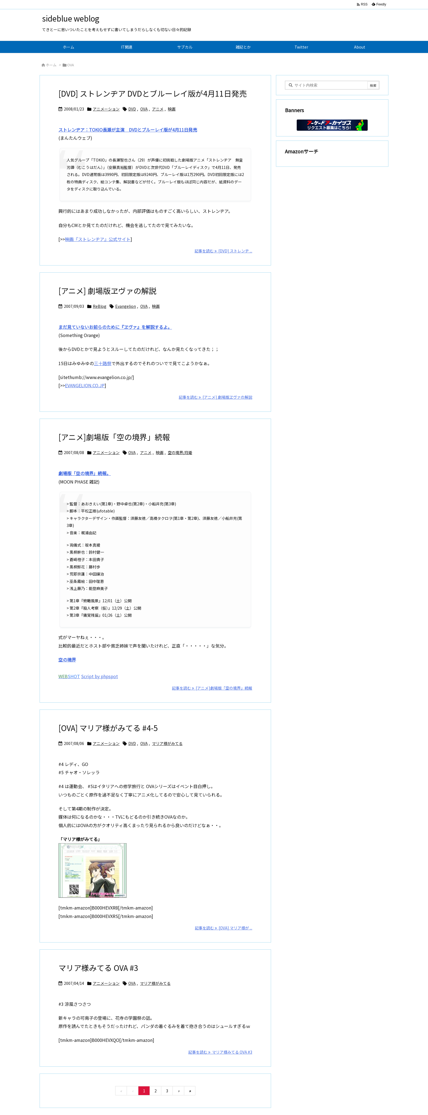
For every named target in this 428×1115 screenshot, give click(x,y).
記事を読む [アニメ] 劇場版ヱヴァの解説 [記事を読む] (215, 397)
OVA (144, 109)
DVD (132, 109)
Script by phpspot (99, 676)
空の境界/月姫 (180, 452)
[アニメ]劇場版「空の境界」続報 (114, 436)
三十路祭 (102, 363)
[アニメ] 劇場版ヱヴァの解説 (107, 290)
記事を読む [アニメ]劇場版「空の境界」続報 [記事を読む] (212, 688)
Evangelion (125, 306)
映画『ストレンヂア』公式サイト (97, 239)
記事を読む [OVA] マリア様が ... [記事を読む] (223, 928)
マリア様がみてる (167, 743)
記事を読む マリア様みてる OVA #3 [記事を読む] (220, 1052)
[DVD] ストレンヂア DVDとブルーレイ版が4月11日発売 (152, 93)
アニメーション (106, 109)
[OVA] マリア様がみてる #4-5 (108, 727)
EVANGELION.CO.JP (85, 385)
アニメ (158, 109)
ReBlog (99, 306)
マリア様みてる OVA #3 (98, 967)
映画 (172, 109)
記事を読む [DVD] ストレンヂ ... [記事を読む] (223, 251)
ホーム (51, 64)
